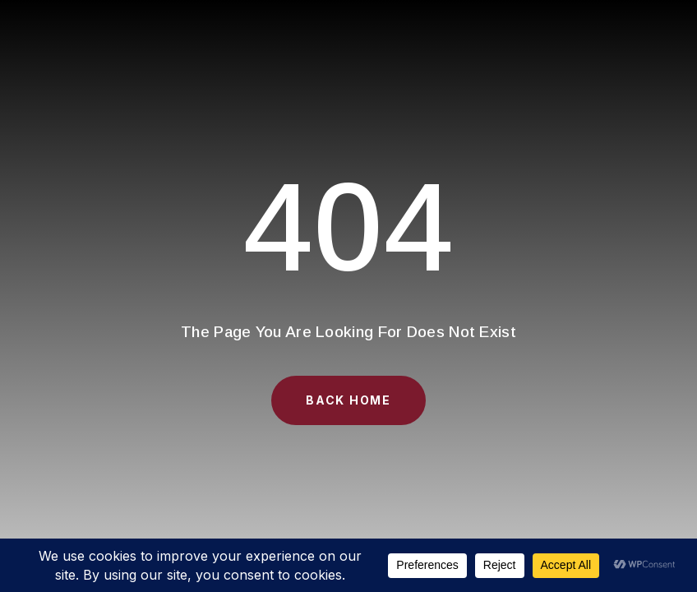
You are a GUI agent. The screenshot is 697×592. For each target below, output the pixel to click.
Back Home (348, 400)
